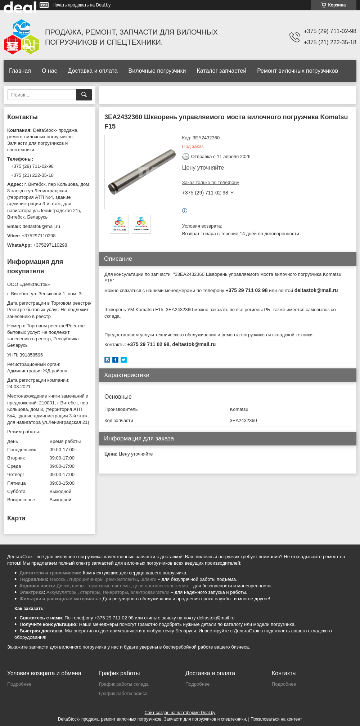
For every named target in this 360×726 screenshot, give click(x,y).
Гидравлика (33, 579)
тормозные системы (109, 585)
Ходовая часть (36, 585)
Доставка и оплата (93, 71)
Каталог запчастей (221, 71)
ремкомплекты (122, 579)
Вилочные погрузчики (157, 71)
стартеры (90, 592)
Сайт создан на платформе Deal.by (180, 712)
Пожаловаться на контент (276, 719)
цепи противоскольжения (160, 585)
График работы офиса (123, 693)
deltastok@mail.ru (41, 226)
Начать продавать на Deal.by (82, 5)
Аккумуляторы (61, 592)
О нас (49, 71)
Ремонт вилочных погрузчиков (297, 71)
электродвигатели (150, 592)
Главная (20, 71)
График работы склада (124, 684)
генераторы (115, 592)
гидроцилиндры (86, 579)
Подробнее (19, 684)
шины (78, 585)
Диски (63, 585)
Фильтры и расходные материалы (59, 598)
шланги (148, 579)
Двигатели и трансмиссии (49, 572)
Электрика (31, 592)
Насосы (58, 579)
